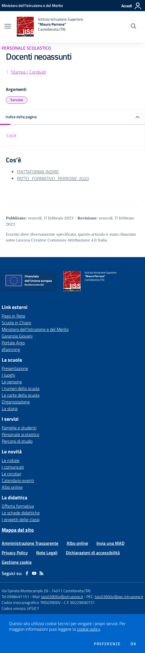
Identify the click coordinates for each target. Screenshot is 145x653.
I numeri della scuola (20, 388)
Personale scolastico (20, 434)
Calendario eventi (18, 480)
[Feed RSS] (41, 573)
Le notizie (10, 460)
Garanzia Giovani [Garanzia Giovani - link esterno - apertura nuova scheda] (17, 336)
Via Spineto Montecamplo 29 (25, 591)
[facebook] (26, 573)
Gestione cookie (17, 562)
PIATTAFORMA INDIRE (38, 171)
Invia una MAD (110, 543)
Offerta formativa (18, 506)
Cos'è (11, 135)
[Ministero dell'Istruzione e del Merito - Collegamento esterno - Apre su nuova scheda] (32, 5)
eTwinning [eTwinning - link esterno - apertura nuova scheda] (11, 349)
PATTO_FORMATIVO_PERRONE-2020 (53, 178)
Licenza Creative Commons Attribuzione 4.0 (56, 240)
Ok (133, 644)
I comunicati (13, 467)
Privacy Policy (15, 552)
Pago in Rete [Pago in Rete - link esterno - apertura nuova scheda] (13, 316)
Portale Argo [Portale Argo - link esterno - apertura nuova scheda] (13, 342)
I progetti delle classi (20, 519)
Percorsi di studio (17, 441)
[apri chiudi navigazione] (7, 26)
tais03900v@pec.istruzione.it (119, 596)
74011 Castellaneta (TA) (71, 591)
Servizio (16, 100)
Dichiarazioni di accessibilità (93, 552)
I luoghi (8, 375)
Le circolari (11, 473)
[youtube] (34, 573)
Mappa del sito (18, 530)
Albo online (12, 487)
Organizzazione (16, 401)
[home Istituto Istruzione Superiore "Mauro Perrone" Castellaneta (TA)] (50, 27)
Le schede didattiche (21, 512)
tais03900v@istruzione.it (62, 596)
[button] (72, 117)
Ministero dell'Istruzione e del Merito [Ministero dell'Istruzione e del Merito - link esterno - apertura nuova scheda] (35, 329)
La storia (10, 408)
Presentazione (15, 368)
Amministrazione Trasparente (30, 543)
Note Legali (47, 552)
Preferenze (107, 644)
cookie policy (88, 629)
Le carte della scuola (20, 395)
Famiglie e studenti (19, 427)
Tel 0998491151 (16, 596)
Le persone (12, 381)
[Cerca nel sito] (133, 26)
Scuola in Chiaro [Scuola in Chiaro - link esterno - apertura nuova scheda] (16, 322)
